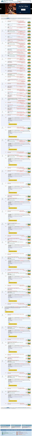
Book (29, 47)
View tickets (29, 34)
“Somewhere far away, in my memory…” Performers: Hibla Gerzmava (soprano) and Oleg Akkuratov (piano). (17, 99)
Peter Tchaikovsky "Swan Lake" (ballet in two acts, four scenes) (16, 48)
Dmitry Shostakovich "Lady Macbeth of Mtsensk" (14, 64)
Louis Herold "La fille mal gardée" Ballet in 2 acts (14, 357)
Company (11, 2)
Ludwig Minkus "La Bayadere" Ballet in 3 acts (14, 360)
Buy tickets (23, 9)
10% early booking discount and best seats (17, 120)
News (20, 2)
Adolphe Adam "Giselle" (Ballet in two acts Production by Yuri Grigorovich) (17, 26)
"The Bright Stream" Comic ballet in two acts (13, 70)
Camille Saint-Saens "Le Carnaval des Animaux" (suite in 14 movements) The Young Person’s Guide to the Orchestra (17, 39)
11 (12, 427)
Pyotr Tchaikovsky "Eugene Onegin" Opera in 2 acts (14, 198)
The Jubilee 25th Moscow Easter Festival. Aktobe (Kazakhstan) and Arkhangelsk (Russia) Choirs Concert (16, 79)
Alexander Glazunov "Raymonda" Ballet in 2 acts (14, 195)
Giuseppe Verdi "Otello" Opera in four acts (13, 23)
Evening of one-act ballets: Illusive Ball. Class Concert (15, 155)
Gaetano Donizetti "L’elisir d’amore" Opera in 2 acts (14, 342)
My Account (28, 0)
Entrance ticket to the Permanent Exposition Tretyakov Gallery (16, 45)
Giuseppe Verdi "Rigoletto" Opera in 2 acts (13, 223)
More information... (10, 133)
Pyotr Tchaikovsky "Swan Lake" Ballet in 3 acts (14, 30)
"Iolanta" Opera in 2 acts (3, 425)
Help (30, 0)
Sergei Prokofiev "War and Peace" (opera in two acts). (15, 92)
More (1, 427)
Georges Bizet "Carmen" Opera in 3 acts (13, 391)
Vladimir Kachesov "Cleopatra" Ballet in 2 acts (14, 238)
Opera (7, 408)
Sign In (24, 0)
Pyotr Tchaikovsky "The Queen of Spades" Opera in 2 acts (15, 291)
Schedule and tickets (5, 2)
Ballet (6, 408)
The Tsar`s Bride (23, 6)
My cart (26, 0)
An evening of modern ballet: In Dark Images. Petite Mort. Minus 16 (16, 257)
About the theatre (16, 2)
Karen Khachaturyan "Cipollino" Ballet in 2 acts (14, 288)
